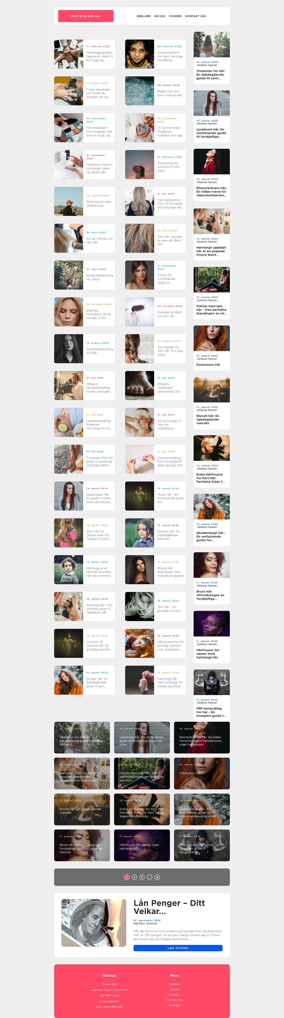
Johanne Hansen (207, 65)
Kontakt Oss (195, 16)
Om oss (159, 16)
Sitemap (174, 1005)
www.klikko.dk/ (113, 1006)
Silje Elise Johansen (145, 923)
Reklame (144, 16)
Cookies (175, 16)
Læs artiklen (178, 948)
